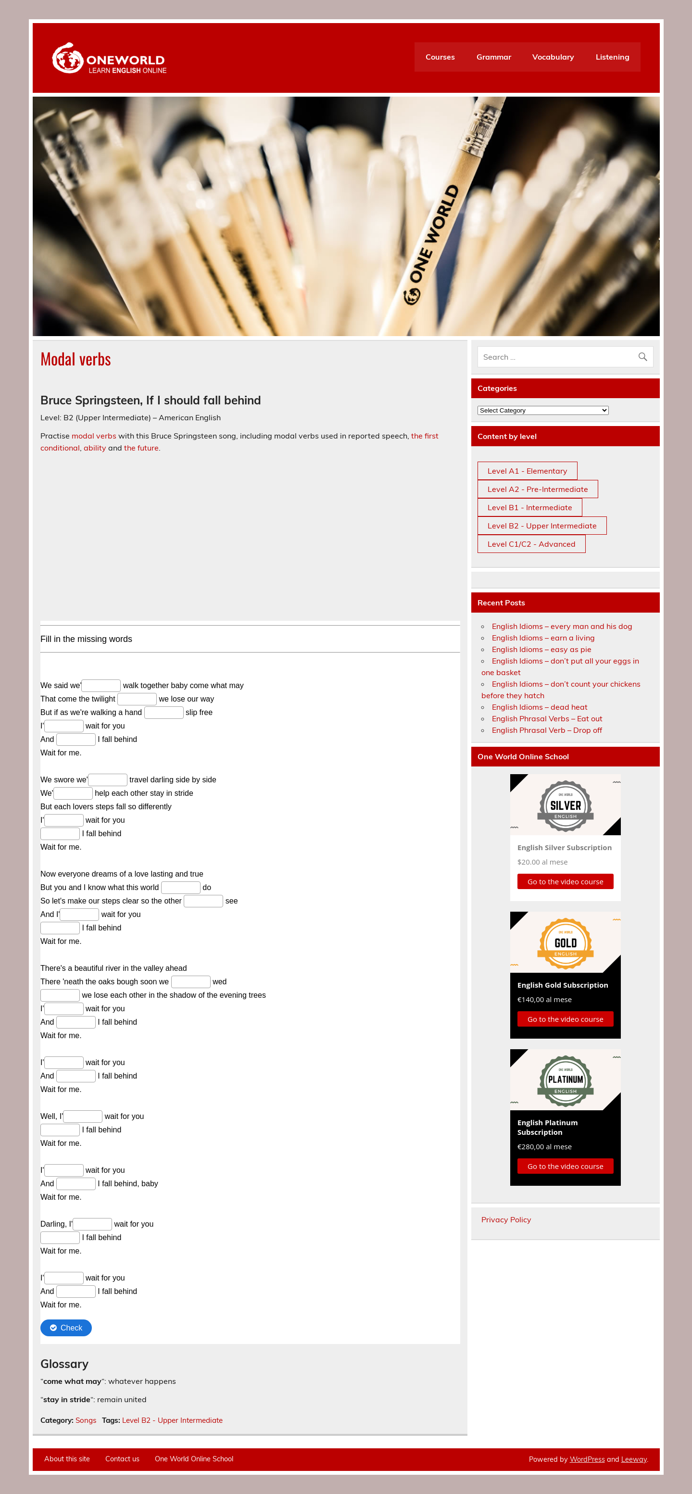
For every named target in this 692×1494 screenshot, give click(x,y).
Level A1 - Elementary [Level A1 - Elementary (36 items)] (527, 471)
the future (141, 447)
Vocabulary (553, 57)
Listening (612, 57)
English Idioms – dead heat (540, 707)
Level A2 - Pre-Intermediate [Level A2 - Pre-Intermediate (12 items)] (538, 489)
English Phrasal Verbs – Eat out (547, 718)
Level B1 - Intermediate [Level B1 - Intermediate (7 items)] (530, 507)
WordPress (587, 1459)
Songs (86, 1420)
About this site (67, 1459)
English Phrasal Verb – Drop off (547, 730)
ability (95, 447)
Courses (440, 57)
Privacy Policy (506, 1219)
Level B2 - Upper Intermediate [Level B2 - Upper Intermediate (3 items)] (542, 525)
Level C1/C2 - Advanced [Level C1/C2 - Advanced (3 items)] (532, 544)
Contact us (122, 1459)
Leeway (634, 1459)
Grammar (494, 57)
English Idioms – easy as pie (541, 649)
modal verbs (94, 435)
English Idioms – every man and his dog (562, 626)
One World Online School (194, 1459)
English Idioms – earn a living (543, 637)
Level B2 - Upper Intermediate (172, 1420)
